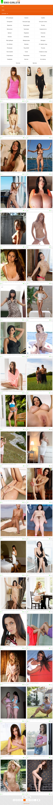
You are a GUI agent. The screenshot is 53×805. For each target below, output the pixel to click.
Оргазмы (26, 44)
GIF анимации (9, 17)
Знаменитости (43, 29)
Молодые (43, 40)
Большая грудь (26, 21)
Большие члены (43, 21)
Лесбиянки (26, 36)
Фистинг (26, 59)
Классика (43, 32)
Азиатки (26, 17)
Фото (3, 6)
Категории (4, 13)
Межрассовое (26, 40)
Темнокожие (26, 55)
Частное (18, 63)
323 (38, 800)
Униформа (9, 59)
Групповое (26, 29)
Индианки (26, 32)
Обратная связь (26, 803)
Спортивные (10, 55)
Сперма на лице (43, 51)
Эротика (35, 63)
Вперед (28, 797)
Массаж (43, 36)
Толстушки (43, 55)
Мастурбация (9, 40)
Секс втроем (10, 51)
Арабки (43, 17)
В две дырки (26, 25)
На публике (9, 44)
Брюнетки (9, 25)
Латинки (10, 36)
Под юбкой (26, 48)
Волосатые (9, 29)
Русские (43, 48)
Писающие (9, 48)
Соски (26, 51)
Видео (3, 10)
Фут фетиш (43, 59)
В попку (43, 25)
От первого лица (43, 44)
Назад (24, 797)
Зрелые (9, 32)
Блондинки (9, 21)
